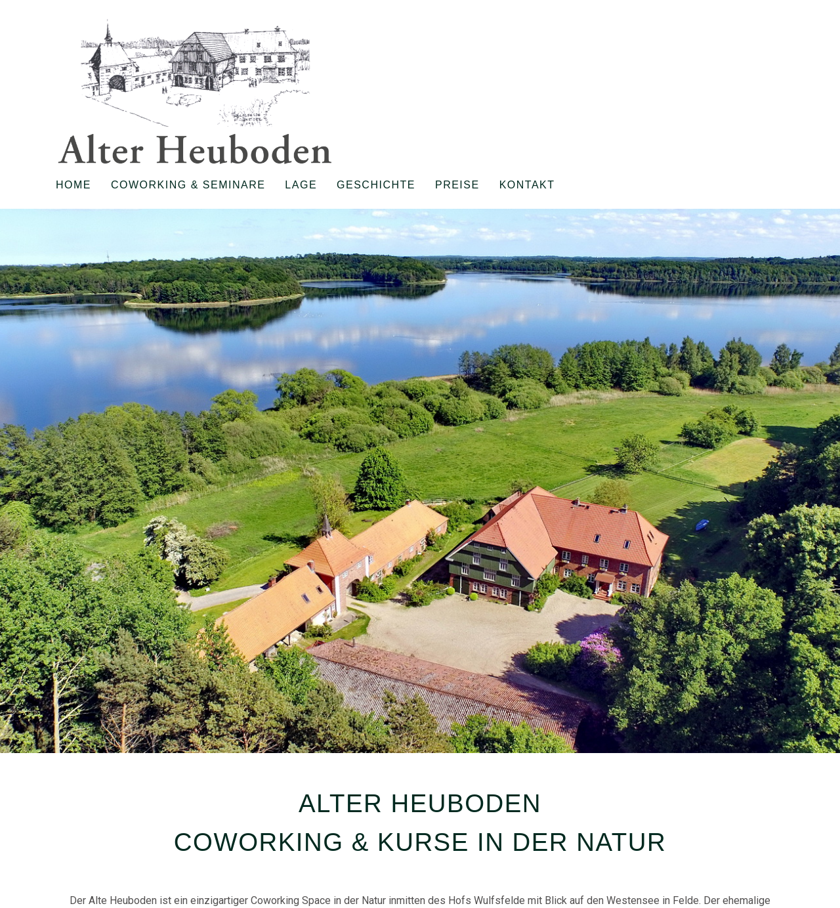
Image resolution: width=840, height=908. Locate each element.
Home (73, 184)
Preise (457, 184)
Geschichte (376, 184)
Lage (301, 184)
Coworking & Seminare (188, 184)
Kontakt (527, 184)
